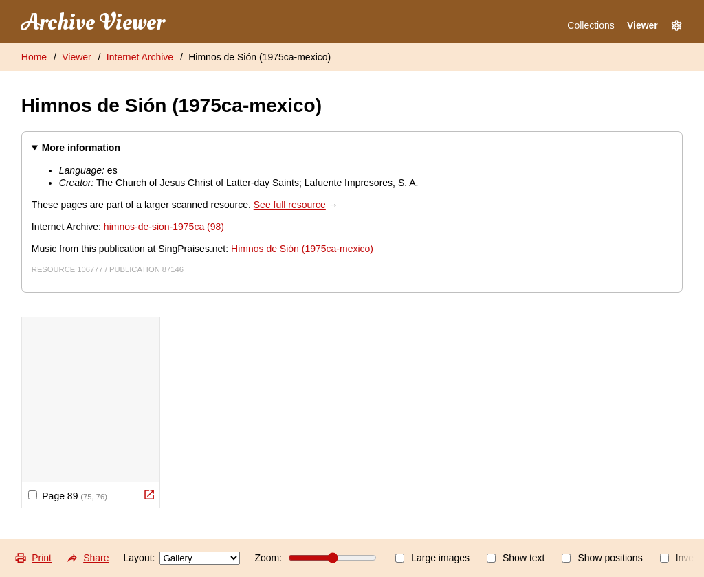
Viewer (642, 25)
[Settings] (676, 25)
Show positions (602, 557)
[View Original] (149, 494)
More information (81, 147)
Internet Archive (140, 57)
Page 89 (67, 495)
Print (33, 558)
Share (87, 558)
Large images (432, 557)
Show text (515, 557)
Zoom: (315, 557)
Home (34, 57)
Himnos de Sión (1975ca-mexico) (259, 57)
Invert (680, 557)
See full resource (290, 204)
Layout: (182, 558)
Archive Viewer (92, 23)
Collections (590, 25)
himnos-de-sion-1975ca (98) (164, 226)
